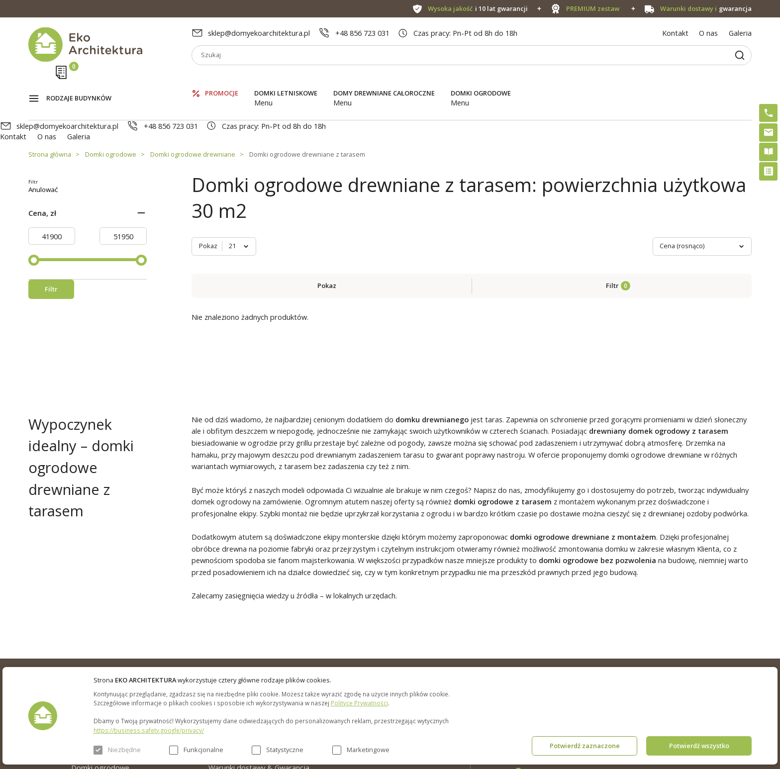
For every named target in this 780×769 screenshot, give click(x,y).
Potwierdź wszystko (699, 745)
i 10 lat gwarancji (478, 8)
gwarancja (706, 8)
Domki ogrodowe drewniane (192, 111)
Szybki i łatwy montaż (388, 665)
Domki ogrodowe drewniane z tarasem (307, 111)
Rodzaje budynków (78, 80)
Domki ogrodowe (481, 79)
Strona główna (49, 111)
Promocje (221, 79)
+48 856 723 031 (362, 33)
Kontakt (675, 33)
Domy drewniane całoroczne (384, 79)
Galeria (740, 33)
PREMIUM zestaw (382, 647)
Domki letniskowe (285, 79)
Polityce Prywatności (359, 703)
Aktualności (227, 647)
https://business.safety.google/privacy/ (149, 730)
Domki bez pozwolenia (390, 629)
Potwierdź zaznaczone (585, 745)
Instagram (719, 631)
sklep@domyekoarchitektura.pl (259, 33)
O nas (708, 33)
